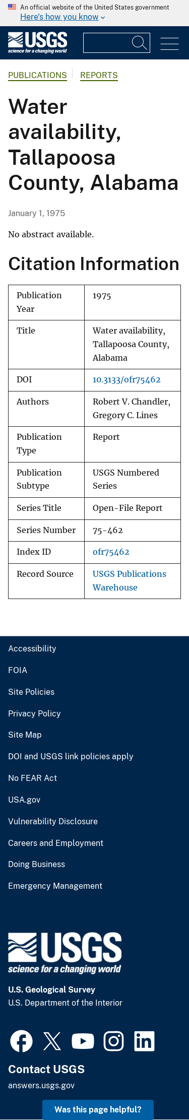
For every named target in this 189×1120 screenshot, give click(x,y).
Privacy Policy (34, 713)
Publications (37, 75)
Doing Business (36, 864)
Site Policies (31, 692)
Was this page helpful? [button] (98, 1109)
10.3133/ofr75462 (127, 379)
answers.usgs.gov (41, 1085)
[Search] (140, 43)
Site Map (25, 735)
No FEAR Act (32, 778)
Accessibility (32, 648)
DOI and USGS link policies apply (71, 756)
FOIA (17, 670)
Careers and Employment (55, 843)
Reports (99, 75)
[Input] (116, 43)
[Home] (37, 51)
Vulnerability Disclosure (53, 821)
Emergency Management (55, 886)
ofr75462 (111, 552)
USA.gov (24, 800)
